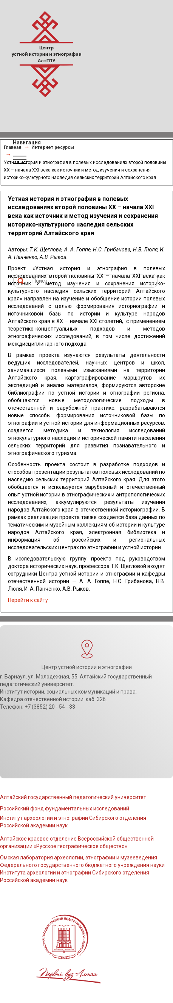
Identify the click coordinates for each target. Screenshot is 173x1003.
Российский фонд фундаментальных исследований (64, 808)
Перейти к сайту (28, 600)
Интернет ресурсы (52, 147)
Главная (12, 147)
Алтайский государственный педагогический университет (73, 797)
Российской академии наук (34, 880)
